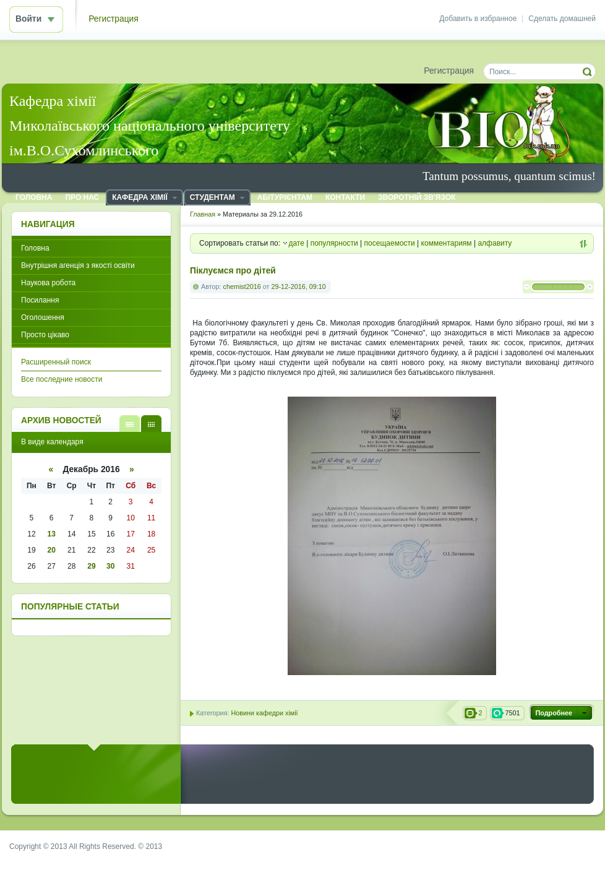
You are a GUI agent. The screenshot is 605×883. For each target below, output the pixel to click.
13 (52, 534)
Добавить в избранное (478, 18)
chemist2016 (242, 286)
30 (110, 566)
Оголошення (42, 317)
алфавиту (495, 243)
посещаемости (389, 243)
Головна (35, 248)
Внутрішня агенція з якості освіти (78, 265)
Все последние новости (61, 379)
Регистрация (113, 19)
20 (52, 550)
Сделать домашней (562, 18)
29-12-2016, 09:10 (298, 286)
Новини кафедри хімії (264, 713)
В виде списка (129, 423)
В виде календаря (151, 423)
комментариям (446, 243)
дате (296, 243)
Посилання (40, 300)
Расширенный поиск (56, 362)
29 (91, 566)
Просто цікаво (45, 334)
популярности (334, 243)
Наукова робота (48, 282)
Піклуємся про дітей (233, 270)
